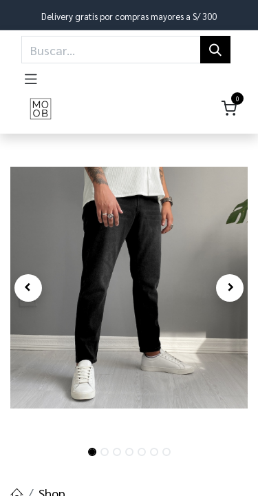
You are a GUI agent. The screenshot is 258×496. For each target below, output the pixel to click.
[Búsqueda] (215, 49)
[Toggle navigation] (31, 76)
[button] (28, 288)
